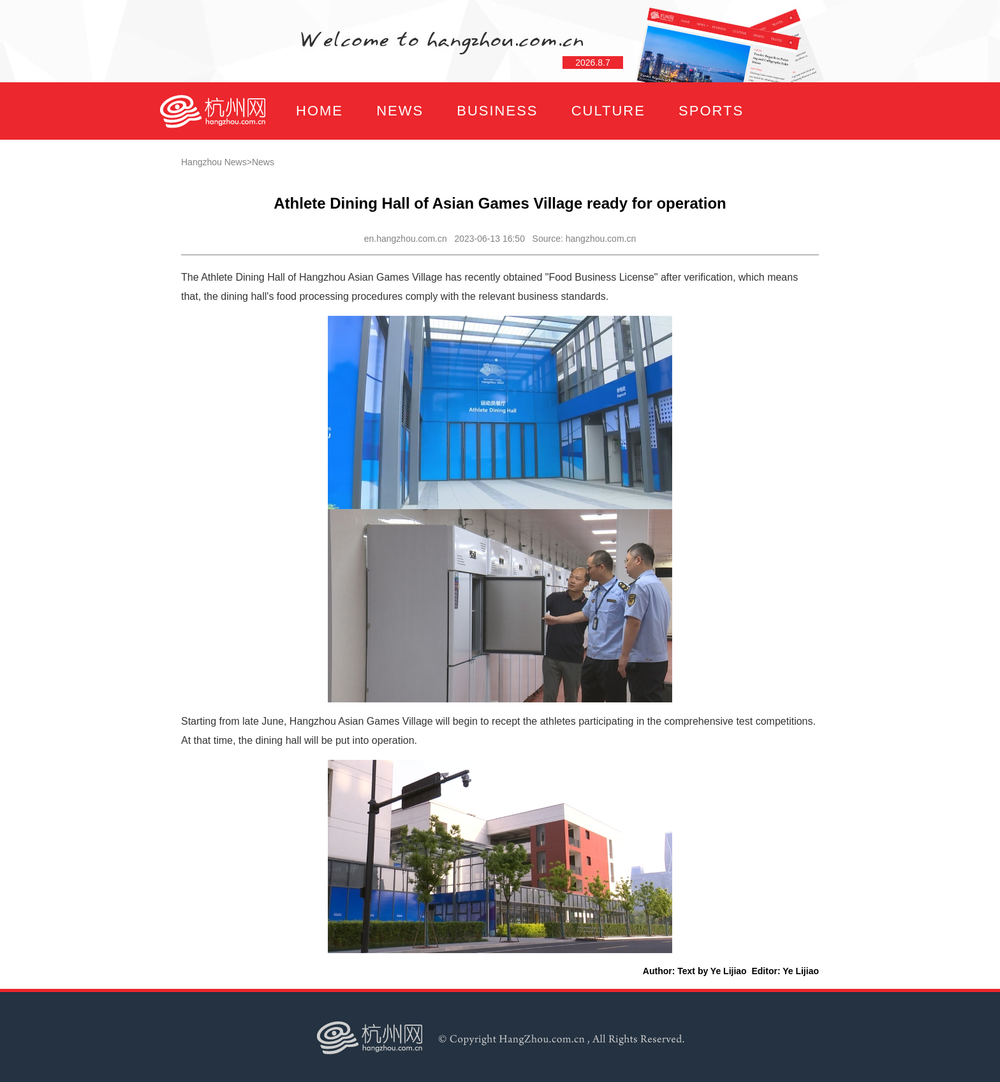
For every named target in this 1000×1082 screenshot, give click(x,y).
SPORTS (711, 111)
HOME (319, 111)
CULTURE (608, 111)
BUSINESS (497, 111)
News (263, 162)
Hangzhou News (214, 162)
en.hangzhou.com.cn (405, 238)
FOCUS (286, 168)
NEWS (399, 111)
